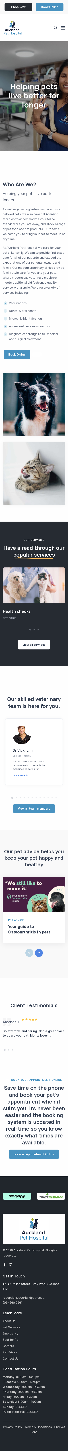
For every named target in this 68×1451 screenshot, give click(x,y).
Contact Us (10, 1359)
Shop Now (18, 7)
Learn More (19, 775)
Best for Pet (11, 1340)
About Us (9, 1321)
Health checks (16, 611)
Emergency (10, 1333)
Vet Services (11, 1327)
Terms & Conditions (38, 1427)
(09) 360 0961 (12, 1303)
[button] (30, 630)
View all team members (34, 808)
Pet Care (9, 618)
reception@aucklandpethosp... (24, 1298)
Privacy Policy (12, 1427)
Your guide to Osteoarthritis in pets (29, 929)
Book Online (49, 7)
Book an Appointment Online (34, 1154)
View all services (34, 645)
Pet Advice (16, 920)
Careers (8, 1346)
